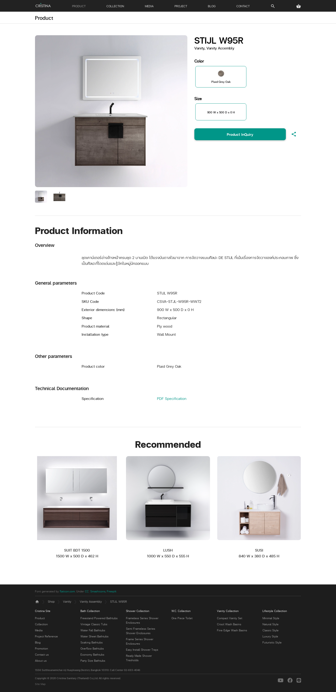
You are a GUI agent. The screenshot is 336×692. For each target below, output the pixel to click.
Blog (38, 642)
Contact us (42, 655)
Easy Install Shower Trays (142, 650)
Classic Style (270, 630)
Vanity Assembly (91, 601)
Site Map (40, 684)
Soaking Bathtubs (91, 642)
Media (38, 630)
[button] (298, 6)
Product (44, 17)
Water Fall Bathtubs (92, 630)
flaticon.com (67, 591)
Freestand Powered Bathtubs (99, 618)
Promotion (41, 648)
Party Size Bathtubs (92, 661)
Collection (41, 624)
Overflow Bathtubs (92, 648)
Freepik (111, 591)
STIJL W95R (118, 601)
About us (41, 661)
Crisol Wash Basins (229, 624)
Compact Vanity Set (229, 618)
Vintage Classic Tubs (93, 624)
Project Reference (46, 636)
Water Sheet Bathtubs (94, 636)
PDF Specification (171, 398)
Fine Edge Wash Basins (232, 630)
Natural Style (270, 624)
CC (87, 591)
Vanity (67, 601)
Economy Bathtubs (92, 655)
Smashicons (97, 591)
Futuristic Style (272, 642)
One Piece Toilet (182, 618)
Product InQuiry (240, 134)
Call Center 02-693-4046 (125, 670)
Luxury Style (270, 636)
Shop (51, 601)
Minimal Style (270, 618)
